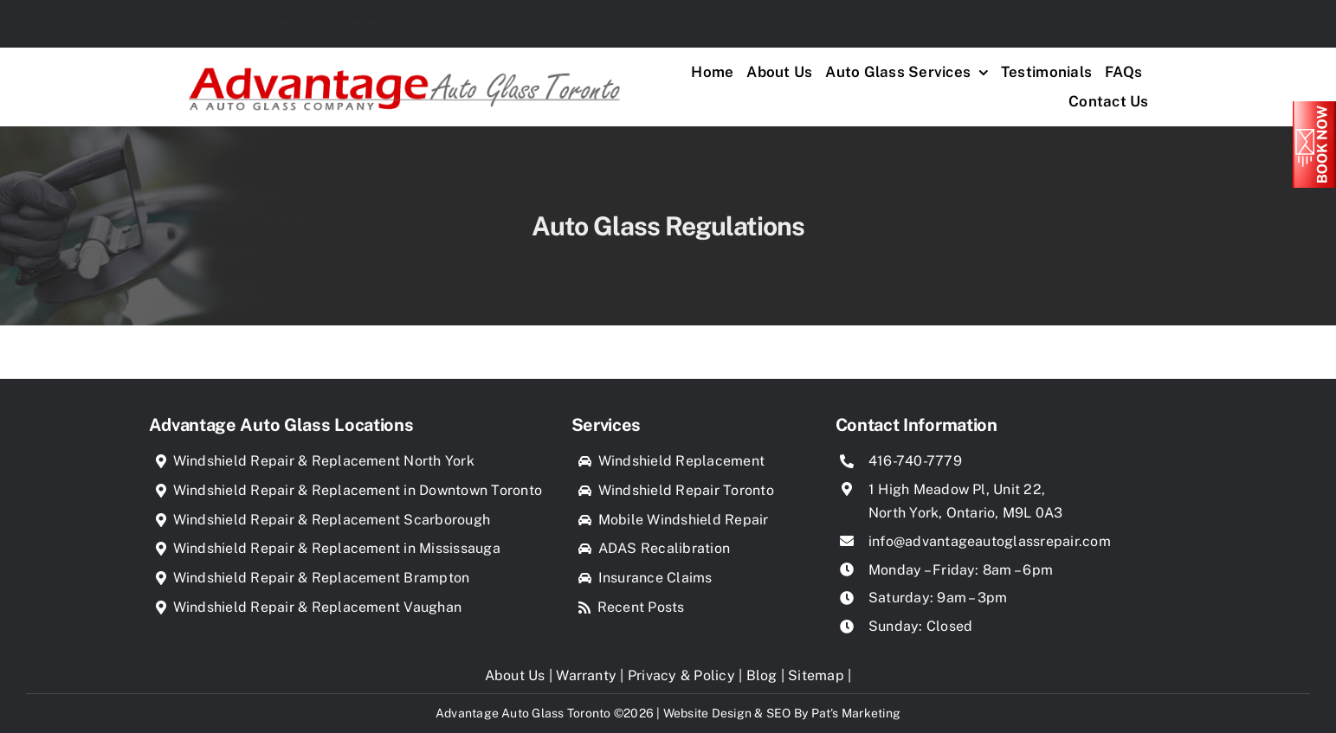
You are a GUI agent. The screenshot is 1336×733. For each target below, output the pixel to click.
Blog (762, 675)
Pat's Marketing (856, 713)
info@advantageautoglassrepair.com (989, 541)
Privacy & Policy (681, 675)
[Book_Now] (1314, 108)
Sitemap (816, 675)
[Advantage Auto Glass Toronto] (404, 61)
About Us (515, 675)
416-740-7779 (223, 23)
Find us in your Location (1095, 23)
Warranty (586, 675)
